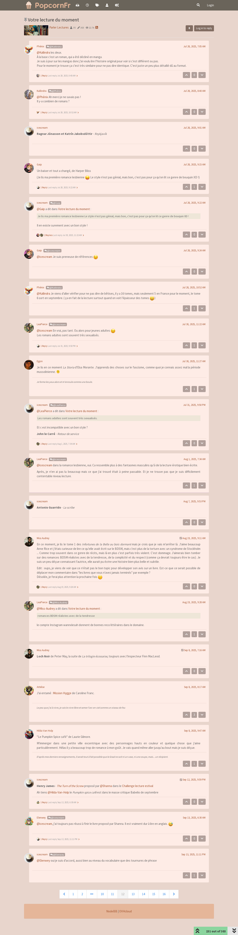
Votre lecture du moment (74, 209)
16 (164, 894)
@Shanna (106, 786)
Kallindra (41, 91)
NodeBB (111, 911)
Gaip (39, 164)
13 (133, 894)
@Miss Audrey (58, 602)
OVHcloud (125, 911)
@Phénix (55, 90)
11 (112, 894)
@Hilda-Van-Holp (58, 792)
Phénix (40, 46)
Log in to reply (204, 28)
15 (153, 894)
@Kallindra (54, 46)
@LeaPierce (57, 405)
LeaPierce (42, 324)
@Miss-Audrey (46, 608)
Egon (40, 361)
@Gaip (55, 202)
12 (122, 894)
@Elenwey (57, 854)
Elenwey (41, 817)
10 (102, 894)
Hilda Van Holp (45, 730)
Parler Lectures (59, 27)
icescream (42, 127)
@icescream (52, 250)
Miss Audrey (43, 538)
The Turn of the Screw (70, 786)
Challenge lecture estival (137, 786)
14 (143, 894)
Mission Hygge (62, 693)
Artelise (40, 687)
